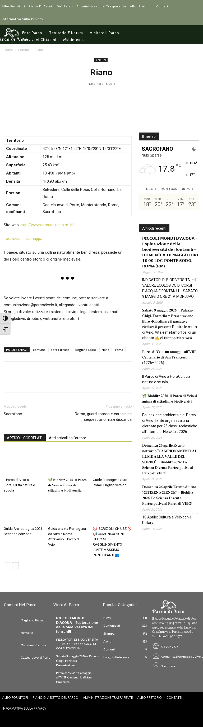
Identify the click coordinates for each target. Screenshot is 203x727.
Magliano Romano (34, 620)
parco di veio (60, 350)
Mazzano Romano (34, 645)
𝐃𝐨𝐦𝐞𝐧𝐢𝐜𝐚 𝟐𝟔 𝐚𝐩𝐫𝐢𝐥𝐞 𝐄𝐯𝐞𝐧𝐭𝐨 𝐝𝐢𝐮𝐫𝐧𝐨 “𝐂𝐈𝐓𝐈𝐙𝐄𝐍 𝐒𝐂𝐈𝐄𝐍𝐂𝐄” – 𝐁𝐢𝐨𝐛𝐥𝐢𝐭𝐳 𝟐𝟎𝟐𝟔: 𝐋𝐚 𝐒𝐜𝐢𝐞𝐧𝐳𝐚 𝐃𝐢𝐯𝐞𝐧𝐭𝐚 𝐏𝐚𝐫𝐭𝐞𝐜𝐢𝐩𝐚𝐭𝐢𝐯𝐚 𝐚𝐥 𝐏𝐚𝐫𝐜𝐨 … (169, 495)
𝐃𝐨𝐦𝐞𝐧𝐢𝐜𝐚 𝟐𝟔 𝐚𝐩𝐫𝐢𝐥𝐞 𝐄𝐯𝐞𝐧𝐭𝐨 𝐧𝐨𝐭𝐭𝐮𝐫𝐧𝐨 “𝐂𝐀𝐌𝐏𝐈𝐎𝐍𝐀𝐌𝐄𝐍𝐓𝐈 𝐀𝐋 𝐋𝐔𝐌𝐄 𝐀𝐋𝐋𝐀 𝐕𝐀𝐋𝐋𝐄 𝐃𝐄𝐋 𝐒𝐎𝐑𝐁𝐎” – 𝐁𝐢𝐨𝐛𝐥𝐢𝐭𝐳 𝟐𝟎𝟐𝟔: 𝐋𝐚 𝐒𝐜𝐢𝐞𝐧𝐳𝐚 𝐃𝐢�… (169, 459)
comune (39, 350)
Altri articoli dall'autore (67, 438)
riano (105, 350)
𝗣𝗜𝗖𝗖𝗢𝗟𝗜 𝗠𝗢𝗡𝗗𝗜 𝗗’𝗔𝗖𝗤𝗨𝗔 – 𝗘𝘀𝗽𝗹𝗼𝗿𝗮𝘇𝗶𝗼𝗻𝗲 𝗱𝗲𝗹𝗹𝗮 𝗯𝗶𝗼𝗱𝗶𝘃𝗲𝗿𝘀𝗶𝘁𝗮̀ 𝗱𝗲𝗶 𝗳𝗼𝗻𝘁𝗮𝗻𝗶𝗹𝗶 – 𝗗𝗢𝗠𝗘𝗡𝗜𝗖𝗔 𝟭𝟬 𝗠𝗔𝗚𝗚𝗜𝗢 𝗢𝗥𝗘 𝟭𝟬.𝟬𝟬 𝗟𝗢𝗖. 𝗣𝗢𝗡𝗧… (170, 252)
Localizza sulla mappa (23, 238)
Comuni (24, 50)
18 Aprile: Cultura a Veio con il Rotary (166, 520)
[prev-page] (7, 565)
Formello (27, 633)
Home (8, 50)
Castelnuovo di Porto (35, 657)
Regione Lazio (85, 350)
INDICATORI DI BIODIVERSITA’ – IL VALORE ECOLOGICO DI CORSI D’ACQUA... (77, 644)
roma (119, 350)
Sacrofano (13, 414)
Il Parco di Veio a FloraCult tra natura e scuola (19, 485)
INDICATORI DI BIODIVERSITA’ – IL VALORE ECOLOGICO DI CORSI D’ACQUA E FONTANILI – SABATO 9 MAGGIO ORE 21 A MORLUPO (170, 288)
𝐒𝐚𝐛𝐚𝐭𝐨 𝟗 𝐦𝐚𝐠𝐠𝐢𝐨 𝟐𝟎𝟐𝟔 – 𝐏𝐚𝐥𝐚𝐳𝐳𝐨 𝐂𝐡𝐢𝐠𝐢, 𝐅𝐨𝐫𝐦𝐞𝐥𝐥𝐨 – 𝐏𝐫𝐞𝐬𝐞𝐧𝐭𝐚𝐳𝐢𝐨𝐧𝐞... (77, 660)
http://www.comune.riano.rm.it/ (47, 225)
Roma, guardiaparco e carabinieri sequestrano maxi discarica (103, 417)
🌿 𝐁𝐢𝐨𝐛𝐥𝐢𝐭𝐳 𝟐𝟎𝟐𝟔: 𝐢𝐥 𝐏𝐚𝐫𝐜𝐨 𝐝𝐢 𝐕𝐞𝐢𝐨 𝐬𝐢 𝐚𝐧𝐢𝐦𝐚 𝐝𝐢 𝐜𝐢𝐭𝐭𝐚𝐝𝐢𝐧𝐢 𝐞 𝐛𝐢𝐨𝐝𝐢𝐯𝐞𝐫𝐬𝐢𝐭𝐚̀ (67, 485)
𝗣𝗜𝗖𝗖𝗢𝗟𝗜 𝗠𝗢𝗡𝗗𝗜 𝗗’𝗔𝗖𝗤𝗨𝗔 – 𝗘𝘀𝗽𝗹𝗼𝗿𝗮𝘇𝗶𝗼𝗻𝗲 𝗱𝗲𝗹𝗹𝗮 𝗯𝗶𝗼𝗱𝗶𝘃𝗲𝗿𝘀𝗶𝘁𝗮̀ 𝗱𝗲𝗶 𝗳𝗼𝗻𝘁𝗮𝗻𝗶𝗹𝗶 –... (77, 624)
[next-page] (15, 565)
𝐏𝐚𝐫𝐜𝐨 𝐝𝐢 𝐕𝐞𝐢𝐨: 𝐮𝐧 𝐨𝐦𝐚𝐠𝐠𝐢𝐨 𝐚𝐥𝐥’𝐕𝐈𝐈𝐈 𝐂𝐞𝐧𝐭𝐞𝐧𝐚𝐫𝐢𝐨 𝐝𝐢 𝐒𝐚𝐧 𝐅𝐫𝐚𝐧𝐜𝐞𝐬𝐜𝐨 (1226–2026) (169, 357)
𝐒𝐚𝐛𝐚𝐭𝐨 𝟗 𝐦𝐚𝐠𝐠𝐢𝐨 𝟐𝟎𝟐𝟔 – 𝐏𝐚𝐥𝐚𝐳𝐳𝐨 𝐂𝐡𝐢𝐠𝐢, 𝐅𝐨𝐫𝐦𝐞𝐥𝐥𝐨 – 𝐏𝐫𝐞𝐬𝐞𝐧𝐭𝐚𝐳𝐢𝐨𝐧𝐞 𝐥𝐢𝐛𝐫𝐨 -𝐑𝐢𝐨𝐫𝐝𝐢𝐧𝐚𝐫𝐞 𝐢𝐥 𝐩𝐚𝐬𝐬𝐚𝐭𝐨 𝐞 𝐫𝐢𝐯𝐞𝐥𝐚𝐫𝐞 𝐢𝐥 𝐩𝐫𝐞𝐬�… (169, 324)
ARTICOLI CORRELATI (25, 438)
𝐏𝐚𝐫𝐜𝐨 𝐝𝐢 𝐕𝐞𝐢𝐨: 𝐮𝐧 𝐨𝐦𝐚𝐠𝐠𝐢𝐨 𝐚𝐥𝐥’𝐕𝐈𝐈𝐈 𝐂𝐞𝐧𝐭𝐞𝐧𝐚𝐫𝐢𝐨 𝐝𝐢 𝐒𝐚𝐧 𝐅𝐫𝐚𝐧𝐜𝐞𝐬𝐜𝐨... (74, 677)
